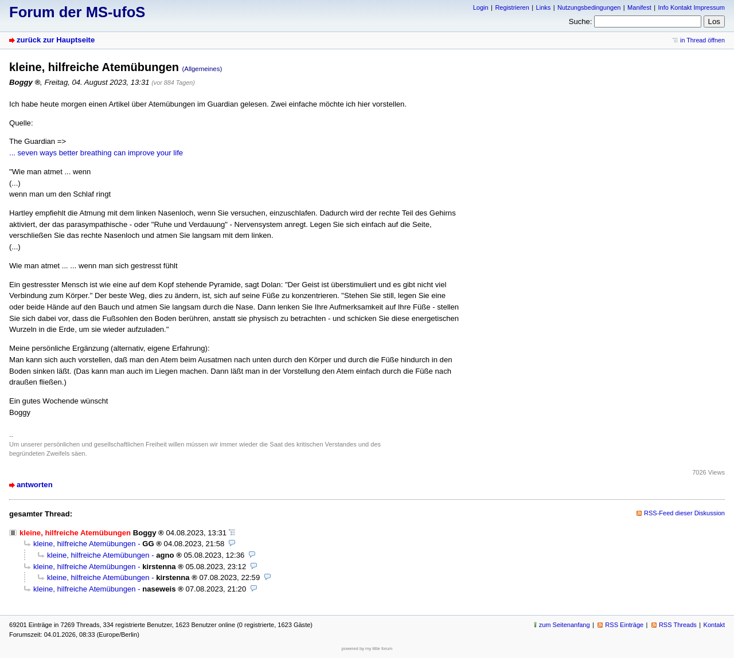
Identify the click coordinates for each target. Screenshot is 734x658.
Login (481, 7)
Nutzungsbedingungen (588, 7)
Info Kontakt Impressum (691, 7)
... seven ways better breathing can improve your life (96, 152)
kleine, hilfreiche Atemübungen (84, 543)
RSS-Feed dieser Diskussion (684, 513)
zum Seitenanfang (564, 624)
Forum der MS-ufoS (77, 12)
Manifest (639, 7)
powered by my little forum (367, 648)
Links (543, 7)
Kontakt (714, 624)
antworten (35, 484)
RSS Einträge (624, 624)
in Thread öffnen (702, 40)
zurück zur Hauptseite (56, 40)
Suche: (580, 21)
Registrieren (512, 7)
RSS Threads (678, 624)
